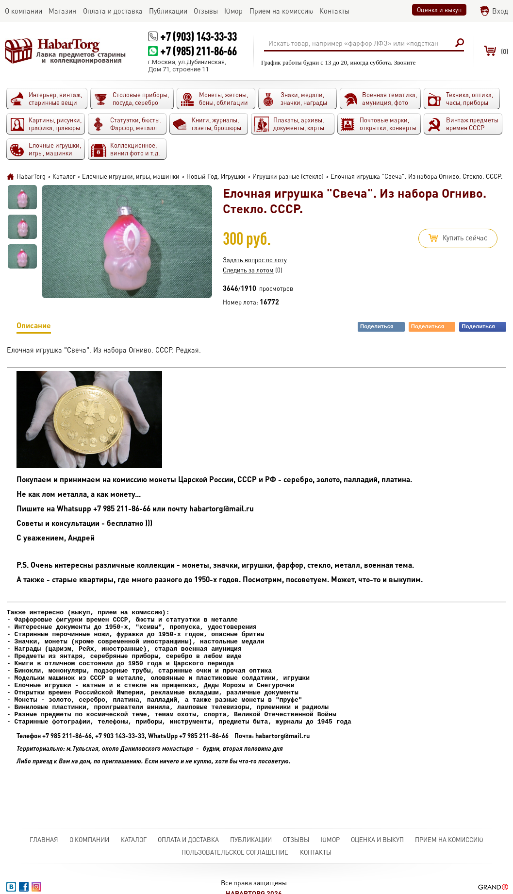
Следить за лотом (248, 270)
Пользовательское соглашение (235, 852)
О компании (89, 839)
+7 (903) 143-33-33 (198, 36)
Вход (500, 11)
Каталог (134, 839)
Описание (34, 327)
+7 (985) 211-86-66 (198, 51)
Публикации (251, 839)
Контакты (315, 852)
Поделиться (382, 326)
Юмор (330, 839)
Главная (44, 839)
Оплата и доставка (188, 839)
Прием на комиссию (449, 839)
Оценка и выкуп (439, 10)
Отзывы (296, 839)
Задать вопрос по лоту (255, 260)
